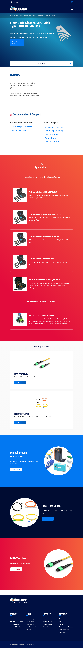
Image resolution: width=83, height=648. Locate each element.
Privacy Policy (62, 632)
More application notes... (19, 130)
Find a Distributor (47, 624)
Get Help (28, 629)
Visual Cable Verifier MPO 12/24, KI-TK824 (44, 15)
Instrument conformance (52, 134)
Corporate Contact (64, 629)
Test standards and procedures (54, 127)
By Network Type (30, 619)
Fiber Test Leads (51, 505)
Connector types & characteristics (22, 127)
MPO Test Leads (19, 558)
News (60, 621)
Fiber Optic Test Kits (25, 15)
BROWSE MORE (16, 469)
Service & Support (14, 624)
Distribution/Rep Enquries (66, 627)
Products (16, 15)
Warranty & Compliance (16, 627)
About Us (61, 619)
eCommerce (46, 619)
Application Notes (31, 624)
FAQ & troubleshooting (52, 138)
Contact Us (46, 627)
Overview (41, 63)
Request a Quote (47, 621)
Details (20, 382)
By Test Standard (30, 621)
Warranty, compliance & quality (54, 131)
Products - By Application (16, 621)
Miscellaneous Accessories (18, 454)
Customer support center (52, 141)
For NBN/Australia (31, 627)
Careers (61, 624)
